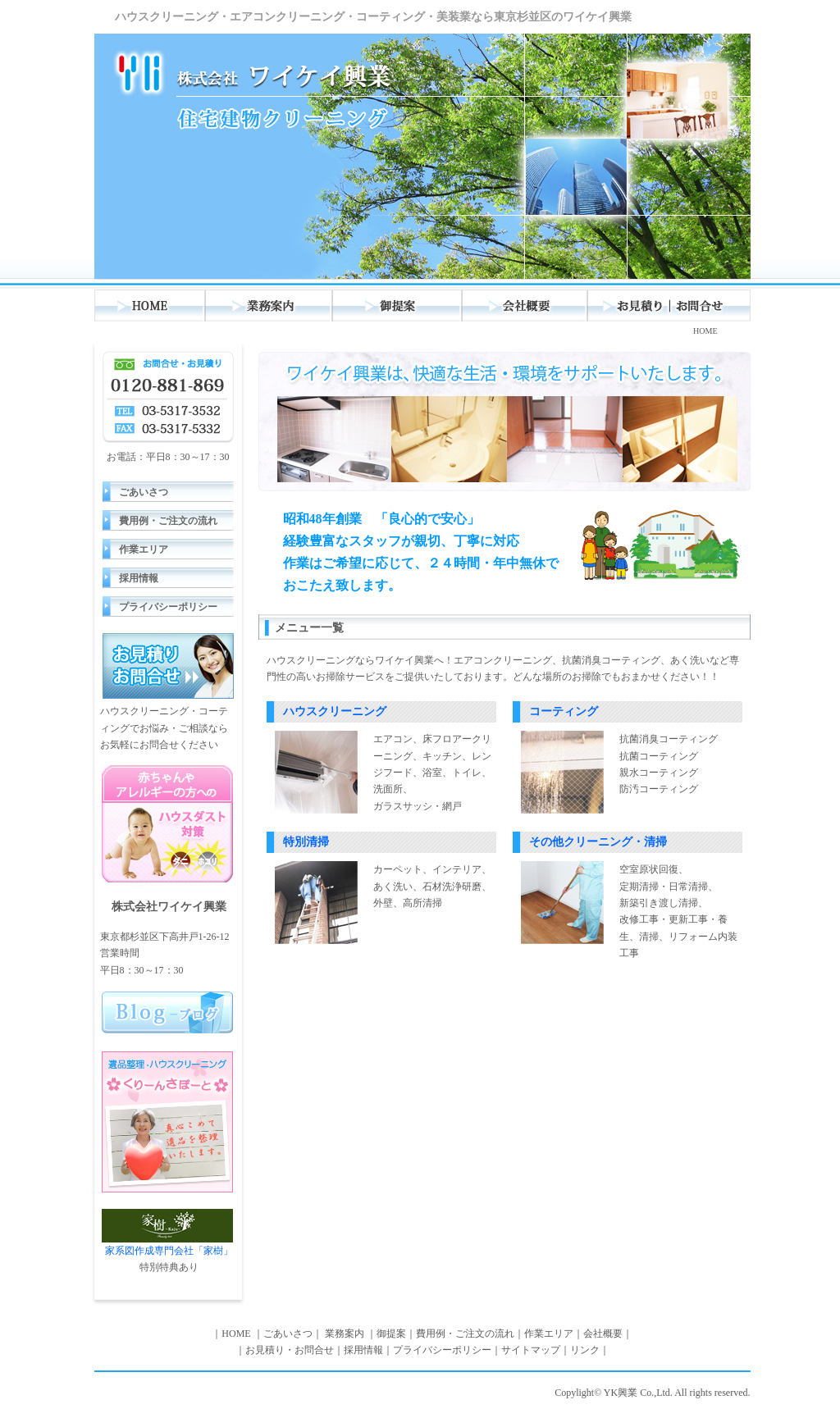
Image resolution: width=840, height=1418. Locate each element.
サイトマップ (530, 1350)
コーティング (563, 711)
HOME (150, 305)
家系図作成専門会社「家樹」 (167, 1232)
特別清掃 (306, 842)
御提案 (398, 305)
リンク (585, 1350)
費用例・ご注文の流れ (168, 521)
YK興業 (620, 1392)
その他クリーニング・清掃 (598, 842)
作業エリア (143, 549)
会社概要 (525, 305)
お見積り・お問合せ (289, 1350)
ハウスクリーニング (334, 711)
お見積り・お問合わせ (669, 305)
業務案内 (269, 305)
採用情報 (138, 578)
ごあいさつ (143, 492)
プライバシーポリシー (168, 607)
